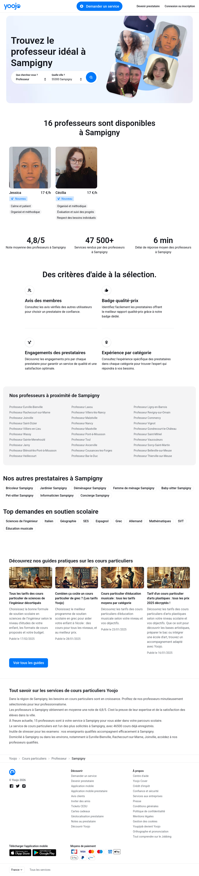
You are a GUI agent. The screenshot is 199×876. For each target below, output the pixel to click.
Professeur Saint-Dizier (23, 423)
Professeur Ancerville (84, 445)
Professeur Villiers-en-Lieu (25, 428)
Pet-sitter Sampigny (19, 495)
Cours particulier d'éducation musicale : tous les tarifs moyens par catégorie (121, 598)
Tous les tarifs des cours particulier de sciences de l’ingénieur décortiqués (27, 598)
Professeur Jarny (19, 445)
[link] (12, 6)
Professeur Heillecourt (22, 456)
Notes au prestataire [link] (83, 821)
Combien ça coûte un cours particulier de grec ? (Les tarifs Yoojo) (76, 598)
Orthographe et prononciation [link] (150, 831)
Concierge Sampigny (95, 495)
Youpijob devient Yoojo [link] (147, 826)
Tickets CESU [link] (79, 806)
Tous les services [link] (40, 869)
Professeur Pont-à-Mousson (88, 434)
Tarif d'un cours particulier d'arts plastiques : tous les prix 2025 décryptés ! (168, 598)
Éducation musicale (19, 528)
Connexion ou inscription (180, 6)
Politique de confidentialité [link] (149, 811)
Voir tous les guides (28, 663)
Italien (49, 521)
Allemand (135, 521)
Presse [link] (137, 801)
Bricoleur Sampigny (19, 488)
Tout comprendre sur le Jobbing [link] (152, 836)
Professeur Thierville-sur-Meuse (153, 456)
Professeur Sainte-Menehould (27, 439)
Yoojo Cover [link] (140, 781)
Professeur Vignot (144, 423)
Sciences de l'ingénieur (22, 521)
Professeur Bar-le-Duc (85, 456)
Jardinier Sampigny (53, 488)
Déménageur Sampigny (90, 488)
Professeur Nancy (82, 423)
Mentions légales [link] (143, 816)
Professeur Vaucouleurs (148, 439)
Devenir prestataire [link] (148, 6)
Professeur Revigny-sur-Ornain (152, 412)
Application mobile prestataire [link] (89, 791)
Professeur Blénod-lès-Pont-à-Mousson (33, 450)
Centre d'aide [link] (141, 776)
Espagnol (102, 521)
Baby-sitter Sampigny (176, 488)
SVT (181, 521)
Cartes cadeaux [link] (80, 811)
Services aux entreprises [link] (147, 796)
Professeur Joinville (21, 417)
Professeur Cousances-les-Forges (92, 450)
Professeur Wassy (20, 434)
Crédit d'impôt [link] (141, 786)
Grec (119, 521)
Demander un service (99, 6)
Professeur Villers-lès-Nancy (89, 412)
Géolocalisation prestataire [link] (87, 816)
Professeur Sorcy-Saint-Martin (152, 445)
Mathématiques (160, 521)
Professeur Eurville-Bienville (26, 407)
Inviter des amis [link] (80, 801)
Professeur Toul (81, 439)
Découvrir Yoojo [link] (80, 826)
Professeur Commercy (147, 417)
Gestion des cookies (145, 821)
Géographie (68, 521)
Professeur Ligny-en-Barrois (150, 407)
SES (86, 521)
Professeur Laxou (82, 407)
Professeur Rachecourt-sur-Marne (29, 412)
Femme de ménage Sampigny (133, 488)
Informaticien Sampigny (57, 495)
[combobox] (31, 77)
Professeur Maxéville (84, 428)
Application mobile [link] (82, 786)
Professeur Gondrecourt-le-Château (155, 428)
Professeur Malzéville (84, 417)
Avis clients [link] (78, 796)
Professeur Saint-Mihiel (148, 434)
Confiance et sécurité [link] (145, 791)
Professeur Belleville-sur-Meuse (153, 450)
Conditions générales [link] (145, 806)
